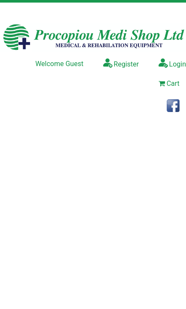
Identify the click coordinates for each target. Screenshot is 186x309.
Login (172, 63)
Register (121, 63)
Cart (169, 83)
